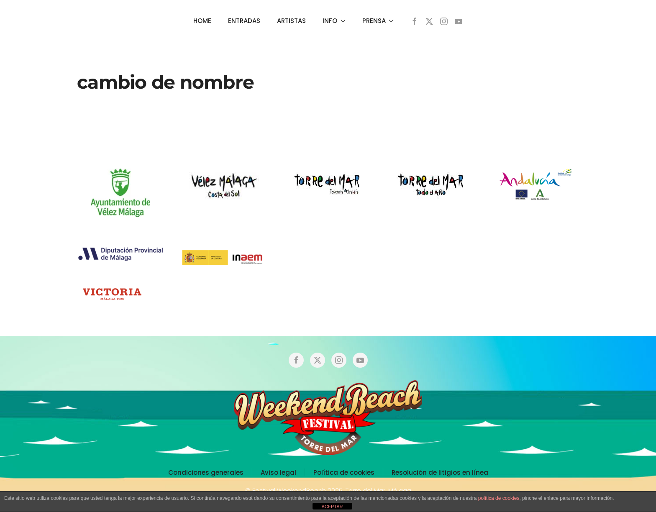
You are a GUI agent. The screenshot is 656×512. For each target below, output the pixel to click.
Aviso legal (278, 472)
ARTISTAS (291, 20)
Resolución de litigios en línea (440, 472)
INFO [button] (334, 20)
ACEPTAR (332, 506)
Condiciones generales (205, 472)
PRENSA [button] (378, 20)
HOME (202, 20)
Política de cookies (343, 472)
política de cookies (499, 498)
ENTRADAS (244, 20)
